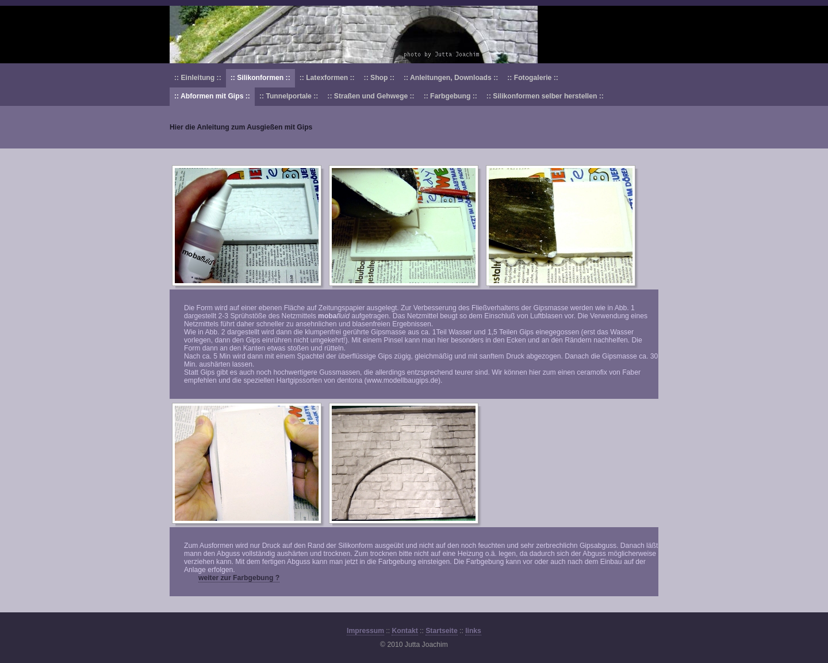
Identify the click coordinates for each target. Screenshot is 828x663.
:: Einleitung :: (197, 78)
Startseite (441, 631)
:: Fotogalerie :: (532, 78)
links (473, 631)
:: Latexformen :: (327, 78)
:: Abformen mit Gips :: (212, 96)
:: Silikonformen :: (260, 78)
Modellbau (414, 34)
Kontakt (404, 631)
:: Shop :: (379, 78)
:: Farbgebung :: (450, 96)
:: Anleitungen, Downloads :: (451, 78)
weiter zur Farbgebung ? (238, 578)
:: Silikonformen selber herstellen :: (545, 96)
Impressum (365, 631)
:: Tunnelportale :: (288, 96)
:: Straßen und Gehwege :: (370, 96)
